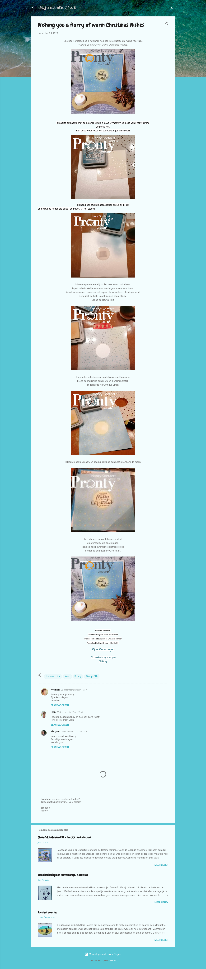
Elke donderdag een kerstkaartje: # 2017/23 (63, 875)
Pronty (78, 676)
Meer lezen (161, 864)
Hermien (55, 689)
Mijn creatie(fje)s (57, 8)
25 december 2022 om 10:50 (74, 690)
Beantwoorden (60, 705)
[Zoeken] (173, 9)
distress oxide (53, 676)
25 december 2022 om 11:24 (70, 712)
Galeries (112, 960)
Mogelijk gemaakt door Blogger (103, 954)
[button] (166, 23)
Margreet (55, 731)
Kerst (67, 676)
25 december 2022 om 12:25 (74, 731)
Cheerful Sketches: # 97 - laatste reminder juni (64, 837)
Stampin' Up (92, 676)
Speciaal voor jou (47, 912)
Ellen (53, 712)
